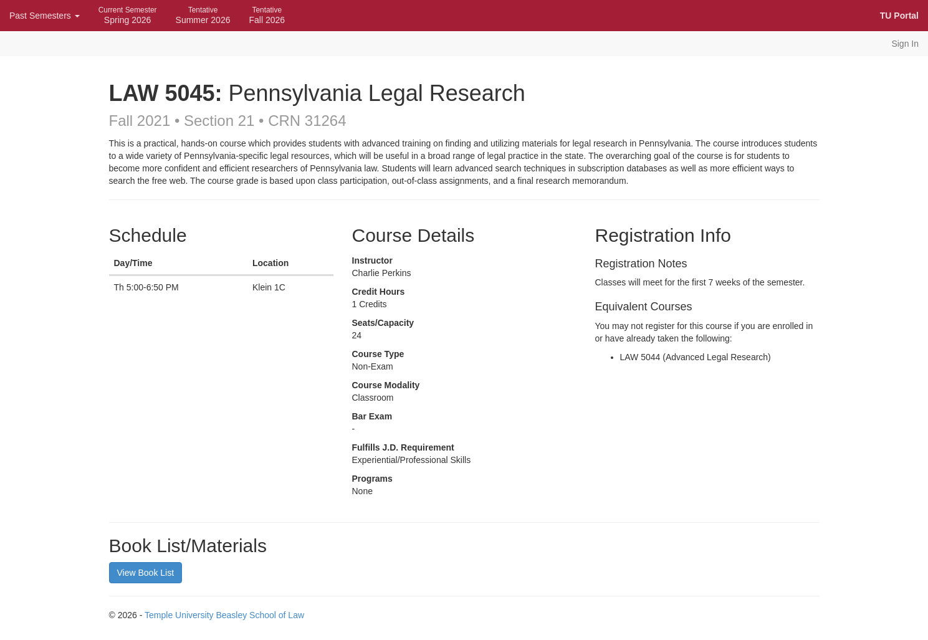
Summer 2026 (203, 15)
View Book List (146, 573)
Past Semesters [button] (44, 16)
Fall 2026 (267, 15)
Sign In (905, 44)
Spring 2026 (127, 15)
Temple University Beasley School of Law (224, 615)
